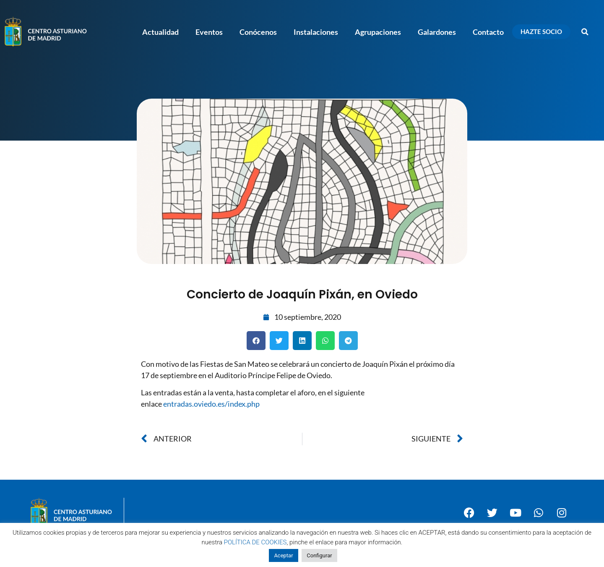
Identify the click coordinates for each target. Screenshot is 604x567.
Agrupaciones (378, 32)
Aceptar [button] (283, 555)
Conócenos (258, 32)
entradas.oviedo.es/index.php (211, 403)
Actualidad (160, 32)
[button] (585, 32)
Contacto (488, 32)
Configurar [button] (319, 555)
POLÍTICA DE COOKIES (255, 542)
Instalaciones (316, 32)
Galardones (437, 32)
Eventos (209, 32)
